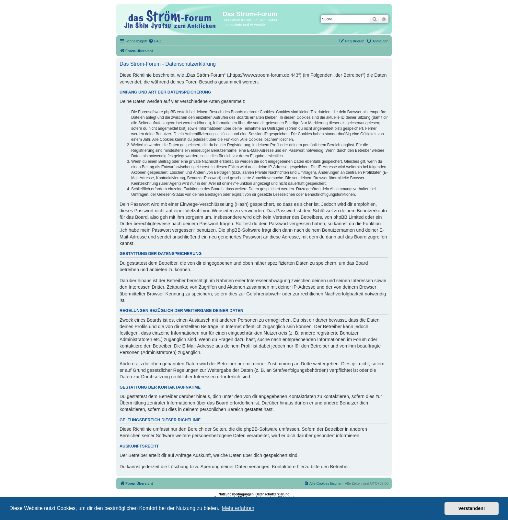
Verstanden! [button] (471, 508)
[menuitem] (154, 41)
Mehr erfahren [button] (238, 508)
